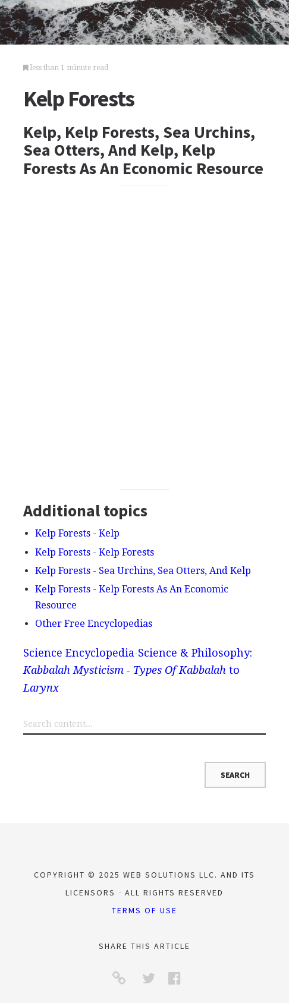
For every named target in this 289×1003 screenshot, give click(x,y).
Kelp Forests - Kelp (77, 533)
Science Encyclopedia (78, 652)
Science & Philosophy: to (137, 670)
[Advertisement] (144, 337)
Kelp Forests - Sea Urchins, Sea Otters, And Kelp (143, 570)
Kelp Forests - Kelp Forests (94, 552)
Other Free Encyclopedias (93, 623)
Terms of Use (144, 910)
